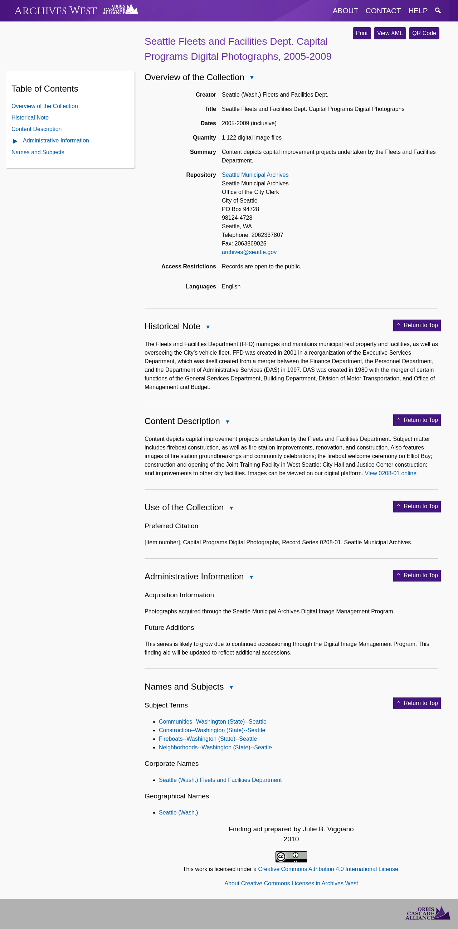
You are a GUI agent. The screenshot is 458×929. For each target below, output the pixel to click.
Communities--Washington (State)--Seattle (213, 722)
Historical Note (30, 118)
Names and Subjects (37, 152)
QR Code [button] (424, 33)
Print (362, 33)
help (418, 10)
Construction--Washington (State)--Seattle (212, 730)
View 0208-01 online (390, 473)
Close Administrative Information (251, 578)
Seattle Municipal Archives (255, 175)
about (346, 10)
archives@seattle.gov (249, 252)
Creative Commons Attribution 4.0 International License (328, 869)
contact (383, 10)
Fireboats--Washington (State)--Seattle (208, 739)
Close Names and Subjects (230, 688)
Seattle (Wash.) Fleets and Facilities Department (220, 780)
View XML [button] (390, 33)
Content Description (36, 129)
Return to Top (417, 325)
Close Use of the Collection (230, 508)
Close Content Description (227, 422)
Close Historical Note (207, 327)
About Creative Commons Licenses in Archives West (291, 883)
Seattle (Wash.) (178, 812)
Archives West (55, 11)
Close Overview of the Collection (251, 78)
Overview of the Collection (44, 106)
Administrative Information (56, 140)
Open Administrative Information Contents (15, 141)
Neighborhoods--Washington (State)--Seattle (215, 747)
